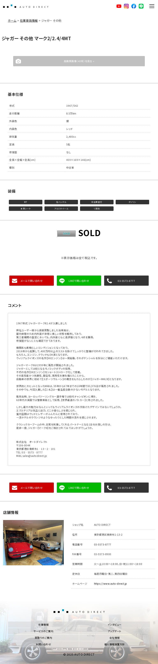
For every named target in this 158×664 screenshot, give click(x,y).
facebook (133, 6)
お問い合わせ (43, 644)
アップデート (114, 631)
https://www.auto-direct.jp (110, 583)
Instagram (126, 6)
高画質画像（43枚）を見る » (79, 61)
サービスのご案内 (43, 631)
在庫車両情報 (29, 20)
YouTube (118, 6)
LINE (141, 6)
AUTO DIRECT (25, 6)
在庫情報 (43, 624)
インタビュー (115, 624)
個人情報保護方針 (114, 644)
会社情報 (114, 637)
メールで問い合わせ (32, 280)
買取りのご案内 (43, 637)
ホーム (12, 20)
